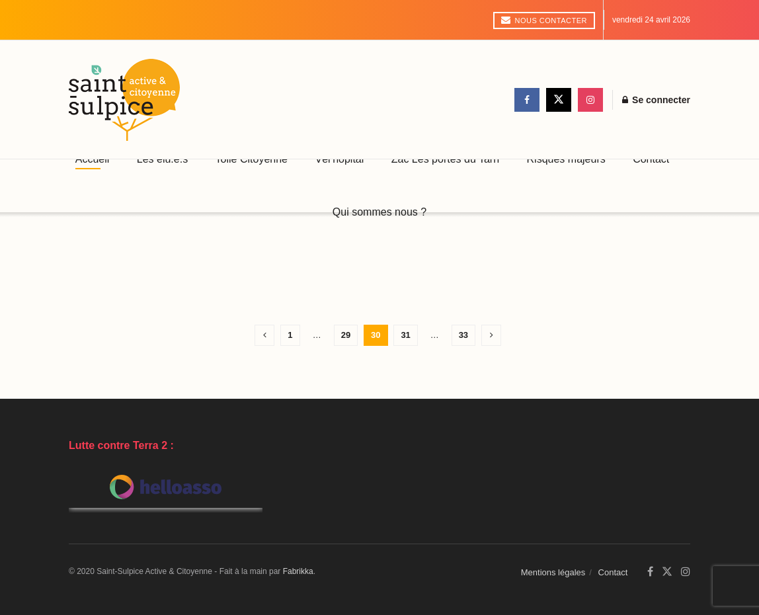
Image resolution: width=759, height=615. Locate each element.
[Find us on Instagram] (590, 100)
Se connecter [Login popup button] (656, 100)
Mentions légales (553, 572)
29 (345, 335)
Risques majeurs (566, 159)
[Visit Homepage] (124, 100)
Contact (651, 159)
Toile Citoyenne (252, 159)
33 (463, 335)
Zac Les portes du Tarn (445, 159)
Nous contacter (544, 19)
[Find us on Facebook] (526, 100)
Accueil (92, 159)
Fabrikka (298, 571)
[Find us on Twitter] (558, 100)
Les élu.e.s (162, 159)
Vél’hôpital (339, 159)
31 (405, 335)
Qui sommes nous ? (379, 212)
